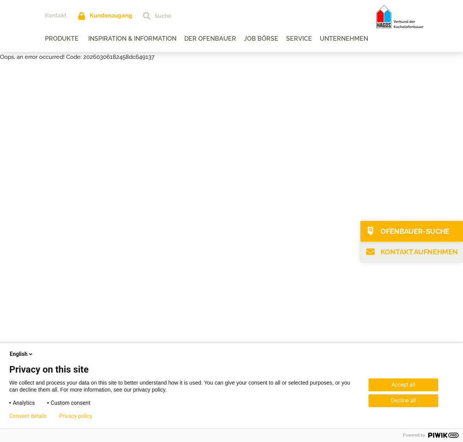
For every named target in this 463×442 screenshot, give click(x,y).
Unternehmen (344, 38)
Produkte (62, 38)
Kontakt (56, 15)
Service (299, 38)
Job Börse (261, 38)
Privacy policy (75, 416)
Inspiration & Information (133, 38)
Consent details (28, 416)
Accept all (403, 385)
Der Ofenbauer (211, 38)
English (22, 354)
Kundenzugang (111, 15)
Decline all (403, 400)
